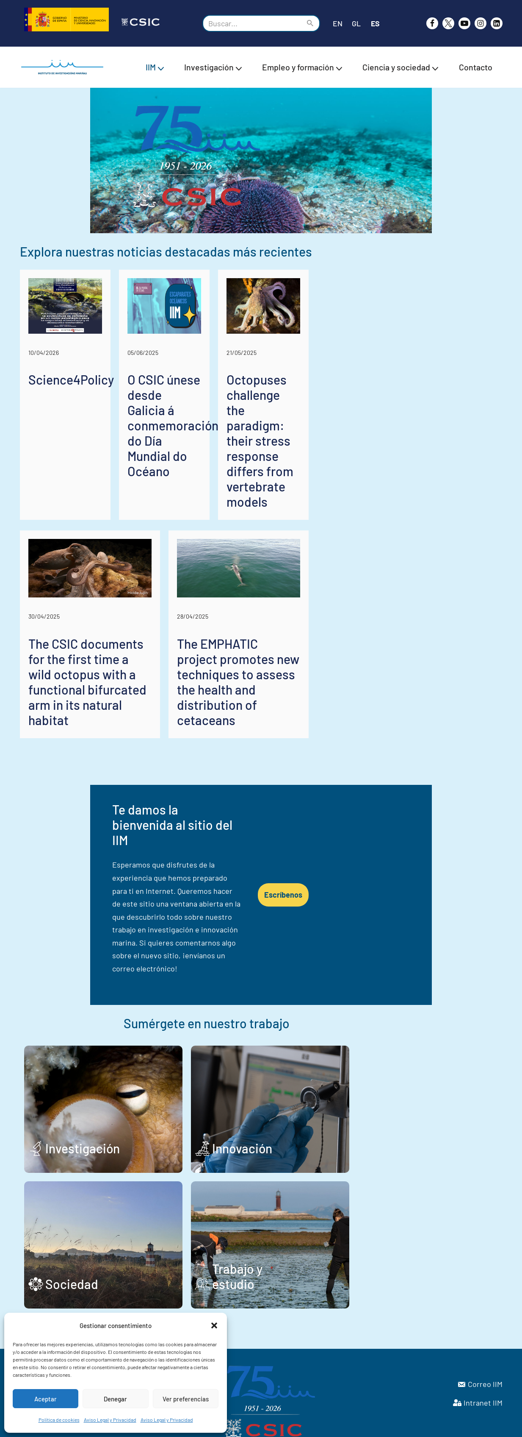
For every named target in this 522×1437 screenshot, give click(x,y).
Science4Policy (71, 491)
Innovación (317, 1101)
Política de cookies (59, 1420)
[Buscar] (251, 23)
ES (375, 23)
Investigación (82, 1101)
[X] (448, 23)
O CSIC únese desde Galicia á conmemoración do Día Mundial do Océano (256, 514)
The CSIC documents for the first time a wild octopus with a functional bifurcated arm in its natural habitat (137, 741)
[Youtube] (464, 23)
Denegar (115, 1399)
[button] (214, 1325)
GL (356, 23)
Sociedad (71, 1237)
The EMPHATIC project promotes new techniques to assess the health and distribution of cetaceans (377, 741)
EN (337, 23)
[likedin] (497, 23)
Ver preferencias (186, 1399)
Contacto (475, 67)
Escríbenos (398, 889)
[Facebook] (432, 23)
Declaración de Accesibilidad (384, 1426)
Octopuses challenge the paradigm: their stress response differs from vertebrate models (424, 514)
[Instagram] (480, 23)
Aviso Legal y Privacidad (110, 1420)
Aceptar (45, 1399)
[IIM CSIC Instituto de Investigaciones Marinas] (64, 67)
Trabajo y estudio (334, 1237)
